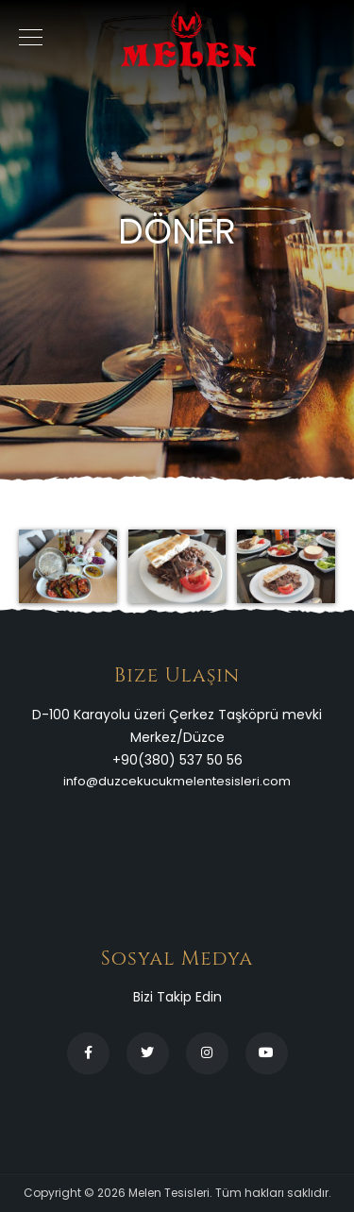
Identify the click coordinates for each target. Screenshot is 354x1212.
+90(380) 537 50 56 (177, 759)
